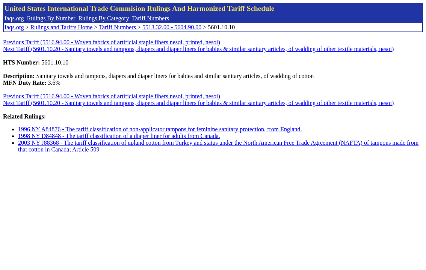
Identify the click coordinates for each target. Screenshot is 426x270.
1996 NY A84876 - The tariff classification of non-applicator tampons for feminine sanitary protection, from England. (160, 129)
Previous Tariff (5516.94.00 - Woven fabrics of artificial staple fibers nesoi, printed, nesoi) (111, 42)
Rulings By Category (104, 18)
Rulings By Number (51, 18)
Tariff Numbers (150, 18)
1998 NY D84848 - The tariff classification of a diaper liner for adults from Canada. (119, 136)
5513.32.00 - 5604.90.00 (171, 27)
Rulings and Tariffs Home (61, 27)
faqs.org (14, 18)
